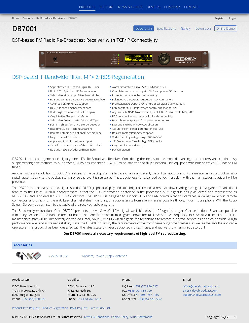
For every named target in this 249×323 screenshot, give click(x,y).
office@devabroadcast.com (200, 286)
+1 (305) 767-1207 (89, 299)
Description (143, 28)
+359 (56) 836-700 (140, 290)
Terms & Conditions (96, 317)
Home (15, 18)
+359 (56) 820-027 (34, 299)
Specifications (166, 28)
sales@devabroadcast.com (200, 290)
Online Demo (225, 28)
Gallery (186, 28)
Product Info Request (26, 308)
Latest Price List (99, 308)
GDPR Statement (141, 317)
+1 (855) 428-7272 (150, 299)
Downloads (203, 28)
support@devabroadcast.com (202, 295)
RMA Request (79, 308)
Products (27, 18)
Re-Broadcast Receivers (50, 18)
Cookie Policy (119, 317)
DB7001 (72, 18)
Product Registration (55, 308)
